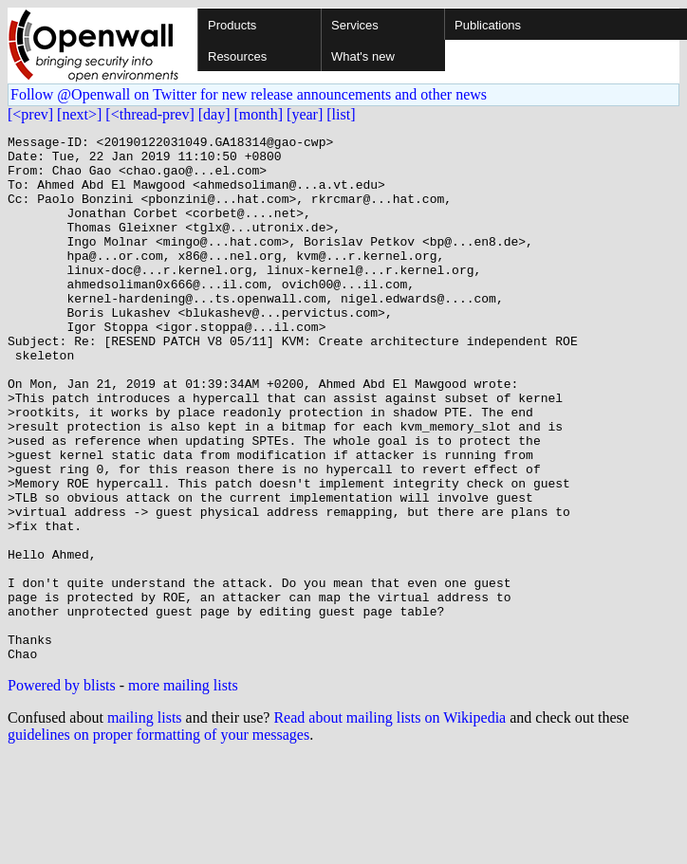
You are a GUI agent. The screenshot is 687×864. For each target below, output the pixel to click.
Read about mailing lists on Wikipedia (389, 823)
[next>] (79, 114)
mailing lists (144, 823)
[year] (305, 114)
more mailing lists (183, 790)
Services (355, 25)
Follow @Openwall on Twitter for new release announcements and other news (248, 94)
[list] (340, 114)
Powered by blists (62, 790)
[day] (214, 114)
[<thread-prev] (149, 114)
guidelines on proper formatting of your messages (158, 840)
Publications (488, 25)
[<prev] (30, 114)
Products (232, 25)
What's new (363, 56)
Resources (237, 56)
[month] (259, 114)
